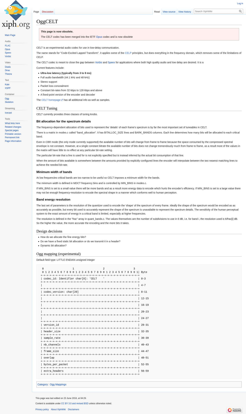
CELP (128, 53)
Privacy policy (42, 409)
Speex (111, 62)
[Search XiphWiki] (218, 11)
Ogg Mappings (58, 384)
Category (42, 384)
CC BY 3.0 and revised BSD (74, 403)
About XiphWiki (58, 409)
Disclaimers (73, 409)
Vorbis (98, 62)
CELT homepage (51, 99)
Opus (99, 36)
